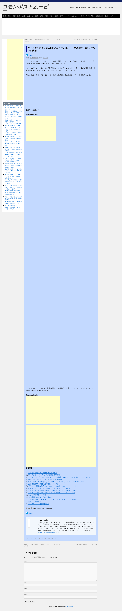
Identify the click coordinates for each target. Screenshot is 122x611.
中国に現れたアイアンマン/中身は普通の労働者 (45, 479)
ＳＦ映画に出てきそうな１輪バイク (41, 497)
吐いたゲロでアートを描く (38, 495)
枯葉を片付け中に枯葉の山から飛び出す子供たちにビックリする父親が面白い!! (13, 192)
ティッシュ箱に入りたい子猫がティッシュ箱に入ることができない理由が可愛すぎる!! (13, 159)
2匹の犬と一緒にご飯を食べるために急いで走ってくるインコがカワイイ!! (13, 181)
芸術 (82, 16)
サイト (25, 594)
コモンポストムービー (25, 8)
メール (25, 588)
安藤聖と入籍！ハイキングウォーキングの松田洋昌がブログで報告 (52, 499)
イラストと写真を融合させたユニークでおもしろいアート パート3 (53, 486)
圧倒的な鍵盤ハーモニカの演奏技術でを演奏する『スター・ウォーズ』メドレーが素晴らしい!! (13, 121)
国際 (36, 16)
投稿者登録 (99, 16)
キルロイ (45, 58)
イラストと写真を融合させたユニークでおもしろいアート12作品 (51, 493)
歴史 (41, 16)
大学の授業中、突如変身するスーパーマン (43, 484)
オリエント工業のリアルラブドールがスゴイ (86, 39)
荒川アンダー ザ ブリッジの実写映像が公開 (44, 475)
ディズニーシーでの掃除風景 (38, 504)
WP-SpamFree (69, 606)
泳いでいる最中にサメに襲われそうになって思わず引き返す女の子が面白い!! (13, 176)
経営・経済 (16, 16)
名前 (25, 582)
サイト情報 (90, 16)
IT (68, 16)
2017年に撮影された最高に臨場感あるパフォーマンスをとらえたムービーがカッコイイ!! (13, 154)
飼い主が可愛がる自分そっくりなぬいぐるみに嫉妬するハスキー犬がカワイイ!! (13, 207)
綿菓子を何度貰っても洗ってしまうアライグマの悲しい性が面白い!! (13, 116)
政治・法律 (7, 16)
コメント (26, 561)
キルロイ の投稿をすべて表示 (48, 532)
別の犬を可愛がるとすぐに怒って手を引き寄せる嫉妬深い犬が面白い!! (13, 138)
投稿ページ (109, 16)
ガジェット (75, 16)
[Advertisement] (41, 128)
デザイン (63, 16)
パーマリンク (53, 538)
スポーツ (30, 16)
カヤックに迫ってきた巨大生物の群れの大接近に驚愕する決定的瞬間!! (13, 198)
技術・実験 (54, 16)
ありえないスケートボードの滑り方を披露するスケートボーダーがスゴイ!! (13, 143)
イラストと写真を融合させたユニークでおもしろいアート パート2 (53, 490)
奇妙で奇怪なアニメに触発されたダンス (42, 473)
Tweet (30, 55)
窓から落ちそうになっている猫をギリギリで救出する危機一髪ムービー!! (13, 170)
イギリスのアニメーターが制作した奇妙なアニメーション (49, 488)
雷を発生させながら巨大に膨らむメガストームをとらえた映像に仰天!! (13, 149)
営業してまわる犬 (34, 501)
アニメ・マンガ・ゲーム (39, 538)
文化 (23, 16)
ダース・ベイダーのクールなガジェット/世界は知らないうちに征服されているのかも (59, 477)
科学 (46, 16)
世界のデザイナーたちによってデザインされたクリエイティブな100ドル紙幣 (56, 482)
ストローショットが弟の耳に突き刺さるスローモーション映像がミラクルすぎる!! (13, 187)
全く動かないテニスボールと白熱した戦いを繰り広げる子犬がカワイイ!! (13, 107)
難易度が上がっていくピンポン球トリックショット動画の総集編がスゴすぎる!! (13, 165)
